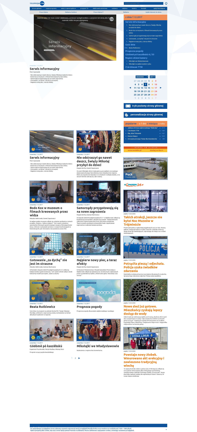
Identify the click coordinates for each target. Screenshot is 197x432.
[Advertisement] (52, 112)
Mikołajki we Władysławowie (98, 346)
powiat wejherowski (38, 184)
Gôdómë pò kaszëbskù (46, 346)
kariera (134, 8)
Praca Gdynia (43, 12)
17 (156, 88)
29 (142, 81)
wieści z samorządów (68, 8)
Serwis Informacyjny (44, 157)
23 (152, 91)
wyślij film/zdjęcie (159, 8)
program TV (84, 8)
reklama (124, 8)
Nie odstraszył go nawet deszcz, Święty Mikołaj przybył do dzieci (94, 161)
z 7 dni (142, 123)
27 (135, 81)
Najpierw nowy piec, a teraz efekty (97, 261)
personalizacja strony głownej (147, 114)
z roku (161, 123)
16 (152, 88)
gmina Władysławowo (86, 322)
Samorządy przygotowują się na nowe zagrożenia (97, 209)
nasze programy (51, 8)
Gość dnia (130, 44)
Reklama (126, 12)
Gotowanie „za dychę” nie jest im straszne (48, 261)
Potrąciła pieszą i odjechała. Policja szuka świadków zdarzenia (144, 267)
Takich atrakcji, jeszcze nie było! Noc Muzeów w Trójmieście (143, 220)
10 (156, 84)
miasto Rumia (36, 236)
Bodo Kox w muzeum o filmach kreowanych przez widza (49, 211)
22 (149, 91)
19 (138, 91)
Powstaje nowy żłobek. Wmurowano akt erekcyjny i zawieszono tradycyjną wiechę (144, 360)
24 (156, 91)
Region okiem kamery (136, 58)
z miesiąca (152, 123)
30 (145, 81)
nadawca (115, 8)
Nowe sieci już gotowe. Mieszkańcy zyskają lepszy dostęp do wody (143, 310)
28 (138, 81)
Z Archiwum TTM (133, 67)
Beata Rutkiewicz (42, 306)
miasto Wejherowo (38, 282)
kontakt (143, 8)
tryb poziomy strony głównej (147, 105)
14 (145, 88)
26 (138, 95)
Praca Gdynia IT (99, 12)
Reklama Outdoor (71, 12)
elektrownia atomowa (100, 8)
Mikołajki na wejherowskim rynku (137, 64)
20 (142, 91)
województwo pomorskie (87, 133)
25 (135, 95)
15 (149, 88)
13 (142, 88)
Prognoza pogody (89, 306)
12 (138, 88)
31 (156, 95)
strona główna (36, 8)
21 (145, 91)
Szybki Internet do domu (153, 12)
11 (135, 88)
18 (135, 91)
